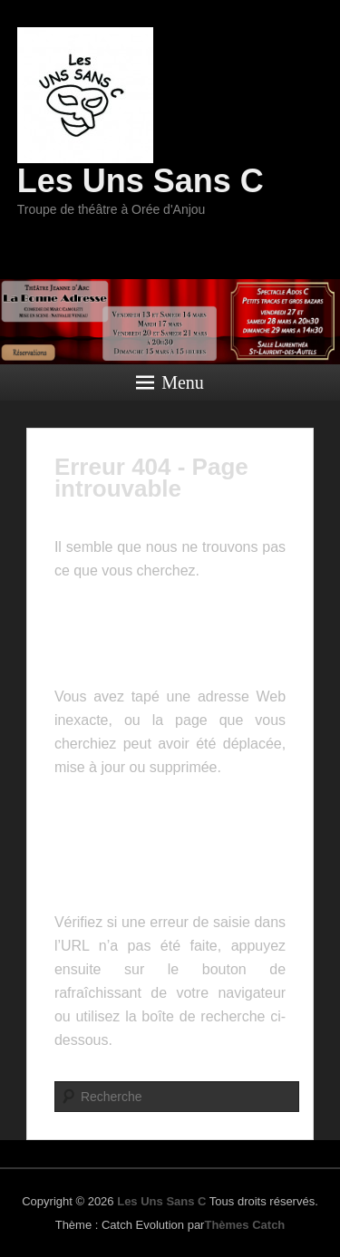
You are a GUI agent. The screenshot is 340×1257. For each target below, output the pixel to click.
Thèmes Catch (244, 1225)
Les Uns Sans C (140, 180)
